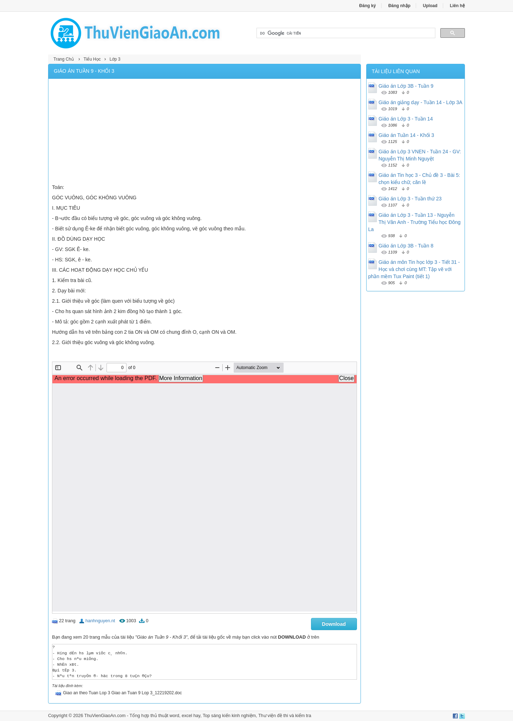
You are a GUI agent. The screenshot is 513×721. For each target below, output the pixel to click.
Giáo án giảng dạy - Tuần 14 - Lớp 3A (420, 102)
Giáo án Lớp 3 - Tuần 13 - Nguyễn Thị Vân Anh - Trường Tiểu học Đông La (414, 222)
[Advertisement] (204, 132)
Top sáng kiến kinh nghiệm (229, 715)
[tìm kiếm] (345, 33)
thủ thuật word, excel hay (175, 715)
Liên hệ (457, 5)
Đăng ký (367, 5)
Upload (430, 5)
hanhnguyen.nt (100, 620)
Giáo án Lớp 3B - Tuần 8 (406, 246)
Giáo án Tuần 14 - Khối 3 (406, 135)
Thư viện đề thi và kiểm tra (284, 715)
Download (334, 624)
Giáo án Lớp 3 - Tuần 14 (406, 119)
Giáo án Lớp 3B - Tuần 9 (406, 86)
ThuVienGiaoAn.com (104, 715)
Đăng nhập (399, 5)
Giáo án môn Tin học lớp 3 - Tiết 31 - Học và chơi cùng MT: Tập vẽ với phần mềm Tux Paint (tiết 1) (414, 269)
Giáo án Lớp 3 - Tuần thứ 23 (410, 198)
